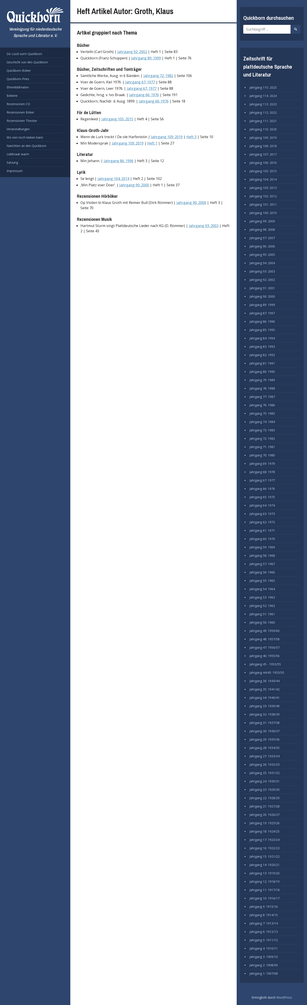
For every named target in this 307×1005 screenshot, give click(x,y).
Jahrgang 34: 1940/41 (264, 698)
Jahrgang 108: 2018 (263, 146)
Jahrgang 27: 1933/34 (264, 756)
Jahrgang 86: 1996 (118, 160)
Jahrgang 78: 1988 (262, 388)
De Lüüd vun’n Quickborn (24, 54)
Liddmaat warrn (18, 154)
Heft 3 (191, 136)
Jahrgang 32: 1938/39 (264, 714)
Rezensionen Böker (20, 112)
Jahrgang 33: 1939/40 (264, 706)
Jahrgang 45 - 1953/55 (265, 664)
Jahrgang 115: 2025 (263, 87)
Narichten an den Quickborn (26, 146)
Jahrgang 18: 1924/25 (264, 831)
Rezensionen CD (18, 104)
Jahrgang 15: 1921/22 (264, 856)
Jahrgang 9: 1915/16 (263, 906)
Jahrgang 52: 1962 (262, 606)
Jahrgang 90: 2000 (134, 185)
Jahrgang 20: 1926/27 (264, 815)
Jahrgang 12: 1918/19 (264, 881)
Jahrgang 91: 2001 (262, 288)
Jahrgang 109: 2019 (167, 136)
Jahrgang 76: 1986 (262, 405)
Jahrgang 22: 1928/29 (264, 798)
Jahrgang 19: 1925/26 (264, 823)
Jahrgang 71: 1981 (262, 447)
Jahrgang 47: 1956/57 (264, 647)
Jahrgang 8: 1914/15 (263, 915)
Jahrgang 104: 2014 (113, 178)
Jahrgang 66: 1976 (144, 94)
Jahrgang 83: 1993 (262, 346)
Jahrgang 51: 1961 (262, 614)
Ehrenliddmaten (18, 87)
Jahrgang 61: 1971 (262, 530)
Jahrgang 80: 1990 (262, 372)
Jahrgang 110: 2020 (263, 129)
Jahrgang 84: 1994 (262, 338)
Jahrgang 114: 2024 (263, 96)
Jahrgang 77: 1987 (262, 397)
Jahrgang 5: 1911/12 (263, 940)
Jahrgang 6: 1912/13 (263, 932)
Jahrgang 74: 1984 (262, 422)
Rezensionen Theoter (22, 121)
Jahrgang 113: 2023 (263, 104)
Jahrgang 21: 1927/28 (264, 806)
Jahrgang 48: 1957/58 (264, 639)
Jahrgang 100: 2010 (263, 213)
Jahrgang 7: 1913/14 (263, 923)
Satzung (12, 162)
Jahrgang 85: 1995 (262, 330)
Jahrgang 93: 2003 (203, 225)
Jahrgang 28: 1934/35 (264, 748)
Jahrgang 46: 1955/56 (264, 656)
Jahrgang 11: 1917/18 (264, 890)
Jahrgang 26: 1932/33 (264, 764)
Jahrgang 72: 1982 (158, 75)
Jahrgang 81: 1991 (262, 363)
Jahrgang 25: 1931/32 (264, 773)
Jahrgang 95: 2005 (262, 255)
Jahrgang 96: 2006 (262, 246)
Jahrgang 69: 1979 (262, 463)
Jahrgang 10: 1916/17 (264, 898)
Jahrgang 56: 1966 (262, 572)
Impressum (15, 171)
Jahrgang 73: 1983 (262, 430)
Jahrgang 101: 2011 (263, 204)
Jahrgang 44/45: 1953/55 (266, 672)
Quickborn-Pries (18, 79)
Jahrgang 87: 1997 (262, 313)
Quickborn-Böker (19, 70)
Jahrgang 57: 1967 (262, 564)
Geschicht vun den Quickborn (27, 62)
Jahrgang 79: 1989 (262, 380)
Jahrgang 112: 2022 (263, 112)
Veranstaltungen (18, 129)
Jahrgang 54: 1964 (262, 589)
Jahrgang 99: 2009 (262, 221)
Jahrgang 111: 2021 (263, 121)
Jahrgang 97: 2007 (262, 238)
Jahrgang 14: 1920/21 (264, 865)
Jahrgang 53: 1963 (262, 597)
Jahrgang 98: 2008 (262, 229)
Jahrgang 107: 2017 (263, 154)
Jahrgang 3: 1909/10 (263, 957)
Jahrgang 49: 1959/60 (264, 631)
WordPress (284, 997)
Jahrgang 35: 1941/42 (264, 689)
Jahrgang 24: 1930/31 (264, 781)
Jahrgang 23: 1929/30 (264, 789)
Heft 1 (152, 143)
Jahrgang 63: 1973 (262, 514)
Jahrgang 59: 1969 (262, 547)
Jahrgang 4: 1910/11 (263, 948)
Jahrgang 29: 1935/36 (264, 739)
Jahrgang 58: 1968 (262, 555)
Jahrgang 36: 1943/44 (264, 681)
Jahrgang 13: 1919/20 (264, 873)
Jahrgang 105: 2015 (117, 119)
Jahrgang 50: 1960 (262, 622)
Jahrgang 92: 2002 (132, 51)
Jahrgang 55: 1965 (262, 580)
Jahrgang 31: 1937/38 (264, 723)
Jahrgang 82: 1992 (262, 355)
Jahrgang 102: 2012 (263, 196)
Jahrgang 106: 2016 (263, 163)
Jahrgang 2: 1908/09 (263, 965)
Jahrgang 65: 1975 (262, 497)
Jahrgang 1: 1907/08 (263, 973)
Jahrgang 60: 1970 (262, 539)
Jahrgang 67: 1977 (140, 82)
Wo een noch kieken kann (25, 137)
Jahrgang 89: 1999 (146, 58)
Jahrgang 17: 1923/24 (264, 840)
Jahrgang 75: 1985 (262, 413)
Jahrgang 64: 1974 (262, 505)
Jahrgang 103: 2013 (263, 188)
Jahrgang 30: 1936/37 (264, 731)
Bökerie (12, 95)
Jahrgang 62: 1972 (262, 522)
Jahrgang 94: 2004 (262, 263)
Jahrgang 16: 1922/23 (264, 848)
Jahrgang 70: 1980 (262, 455)
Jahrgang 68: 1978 (262, 472)
